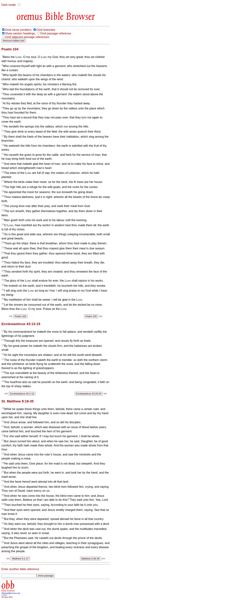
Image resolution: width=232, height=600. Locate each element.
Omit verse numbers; (18, 29)
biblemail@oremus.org (10, 593)
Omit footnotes (45, 29)
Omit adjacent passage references (27, 37)
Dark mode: (8, 4)
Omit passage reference (55, 33)
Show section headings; (20, 33)
